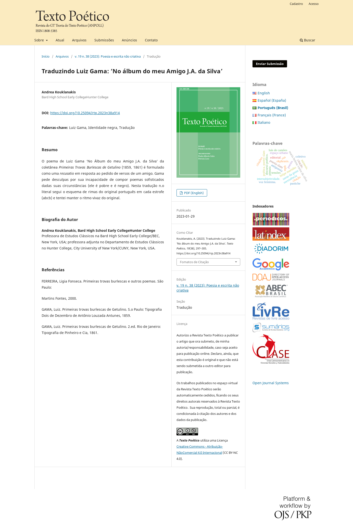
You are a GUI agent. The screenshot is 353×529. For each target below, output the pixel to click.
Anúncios (129, 40)
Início (46, 56)
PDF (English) (193, 193)
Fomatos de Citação (194, 262)
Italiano (264, 122)
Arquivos (79, 40)
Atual (60, 40)
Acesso (314, 3)
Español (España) (272, 100)
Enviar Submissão (270, 64)
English (264, 93)
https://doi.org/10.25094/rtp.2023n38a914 (85, 113)
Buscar (307, 40)
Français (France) (272, 115)
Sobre (39, 40)
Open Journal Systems (270, 383)
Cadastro (296, 3)
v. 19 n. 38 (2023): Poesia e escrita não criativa (108, 56)
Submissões (104, 40)
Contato (151, 40)
